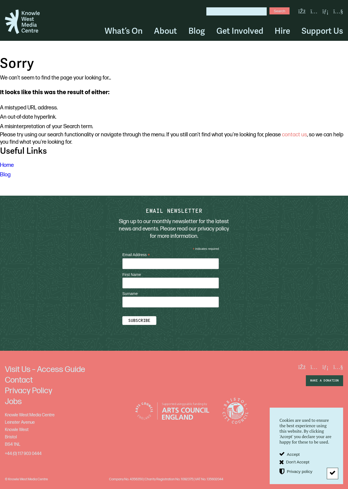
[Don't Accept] (332, 473)
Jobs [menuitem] (13, 402)
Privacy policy (299, 471)
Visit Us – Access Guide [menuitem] (45, 369)
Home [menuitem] (7, 165)
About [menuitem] (165, 31)
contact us (294, 134)
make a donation (324, 381)
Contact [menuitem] (19, 380)
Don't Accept (297, 462)
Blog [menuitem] (196, 31)
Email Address (136, 254)
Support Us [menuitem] (322, 31)
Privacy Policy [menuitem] (28, 391)
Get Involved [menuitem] (239, 31)
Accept (293, 454)
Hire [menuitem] (282, 31)
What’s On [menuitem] (123, 31)
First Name (131, 274)
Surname (130, 293)
